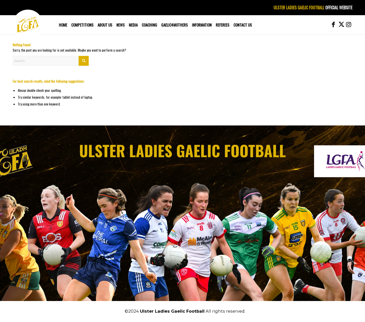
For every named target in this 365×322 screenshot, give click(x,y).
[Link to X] (341, 24)
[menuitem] (63, 24)
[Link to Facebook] (333, 24)
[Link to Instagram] (348, 24)
